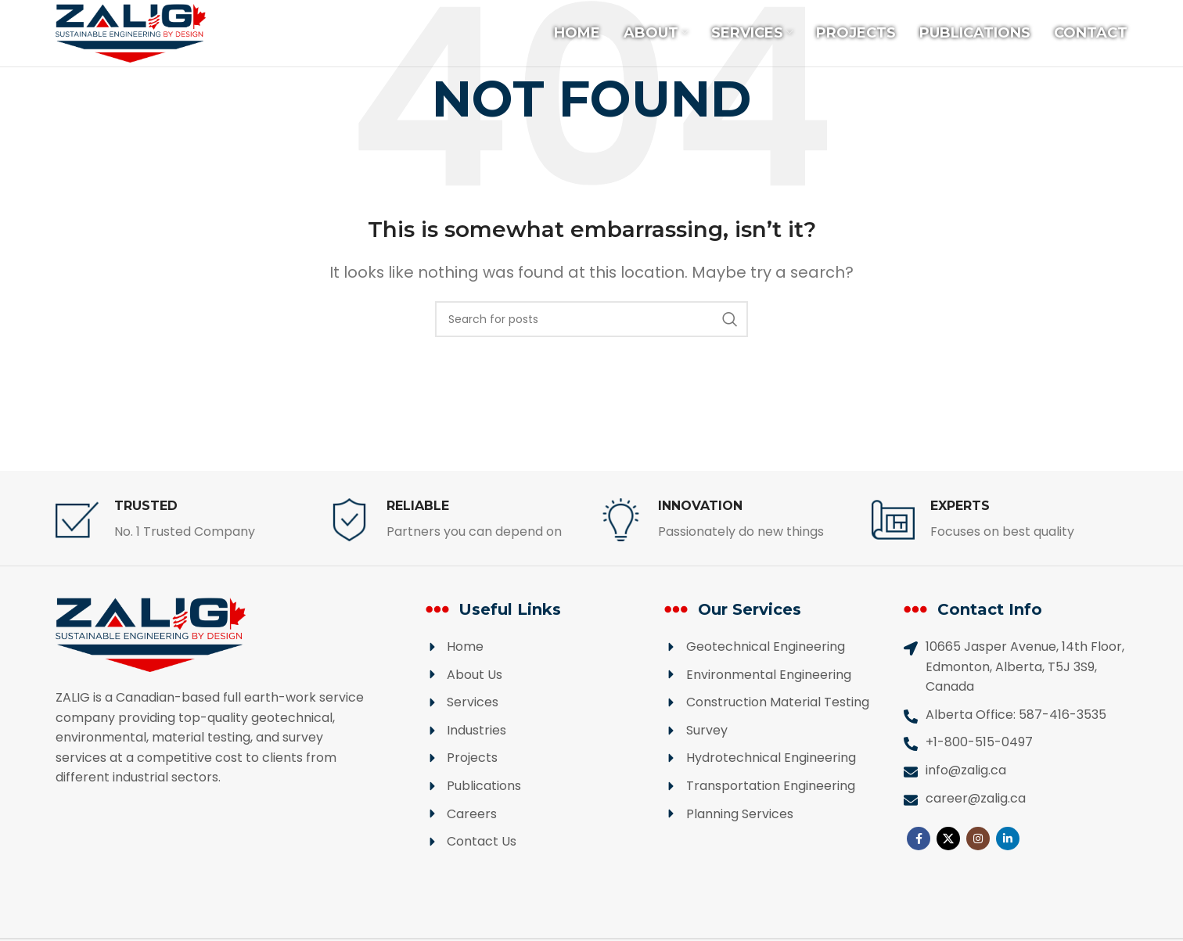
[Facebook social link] (918, 838)
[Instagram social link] (978, 838)
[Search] (591, 319)
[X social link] (948, 838)
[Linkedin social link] (1007, 838)
